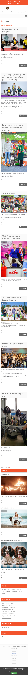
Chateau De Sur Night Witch (8, 611)
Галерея (14, 660)
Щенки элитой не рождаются (9, 636)
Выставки (4, 510)
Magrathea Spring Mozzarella (8, 615)
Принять (14, 673)
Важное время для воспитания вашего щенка (13, 638)
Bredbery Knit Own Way (7, 603)
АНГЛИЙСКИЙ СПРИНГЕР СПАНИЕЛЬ (11, 589)
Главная (14, 651)
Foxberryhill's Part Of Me (7, 609)
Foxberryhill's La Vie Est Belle (9, 607)
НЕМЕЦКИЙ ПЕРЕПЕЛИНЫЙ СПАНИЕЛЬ (12, 591)
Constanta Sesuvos (6, 618)
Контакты (14, 663)
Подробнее (23, 503)
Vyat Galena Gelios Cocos (8, 613)
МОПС (3, 593)
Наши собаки (14, 655)
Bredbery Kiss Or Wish (7, 605)
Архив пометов (5, 627)
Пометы (14, 658)
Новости (3, 477)
